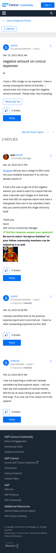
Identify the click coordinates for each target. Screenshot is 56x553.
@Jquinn (8, 170)
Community (26, 5)
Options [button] (10, 28)
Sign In (48, 5)
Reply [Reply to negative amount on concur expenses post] (12, 118)
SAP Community (12, 500)
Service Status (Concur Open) (19, 511)
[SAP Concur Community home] (10, 5)
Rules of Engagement (15, 441)
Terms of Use (22, 533)
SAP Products (11, 494)
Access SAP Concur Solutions (21, 462)
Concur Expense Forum (18, 20)
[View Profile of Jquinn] (14, 45)
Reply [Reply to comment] (12, 278)
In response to (21, 303)
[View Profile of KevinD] (19, 155)
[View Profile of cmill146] (14, 361)
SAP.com (8, 489)
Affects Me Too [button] (12, 101)
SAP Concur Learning (15, 516)
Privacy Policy (9, 533)
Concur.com (10, 468)
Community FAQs (13, 446)
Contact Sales (11, 478)
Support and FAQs (14, 452)
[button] (50, 46)
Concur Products (13, 473)
